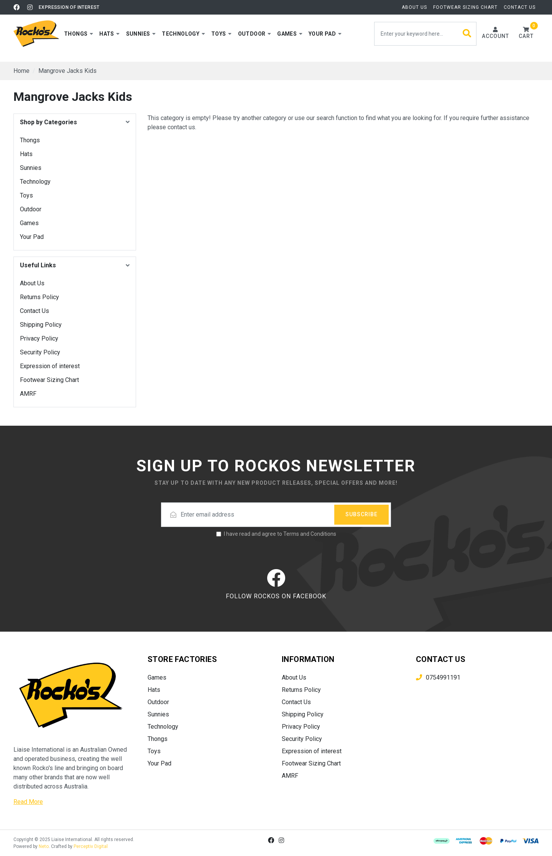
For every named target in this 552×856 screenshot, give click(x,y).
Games (29, 223)
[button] (78, 34)
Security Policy (40, 352)
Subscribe (361, 514)
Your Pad (32, 236)
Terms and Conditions (309, 534)
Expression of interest (69, 7)
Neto (44, 846)
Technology (35, 181)
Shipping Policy (41, 324)
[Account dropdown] (495, 33)
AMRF (28, 393)
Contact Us (520, 7)
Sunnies (30, 167)
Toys (26, 195)
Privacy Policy (39, 338)
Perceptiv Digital (91, 846)
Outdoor (30, 209)
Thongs (30, 140)
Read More (28, 801)
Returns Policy (39, 297)
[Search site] (467, 34)
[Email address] (276, 514)
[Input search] (425, 34)
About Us (414, 7)
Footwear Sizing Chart (465, 7)
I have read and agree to (280, 534)
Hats (26, 154)
